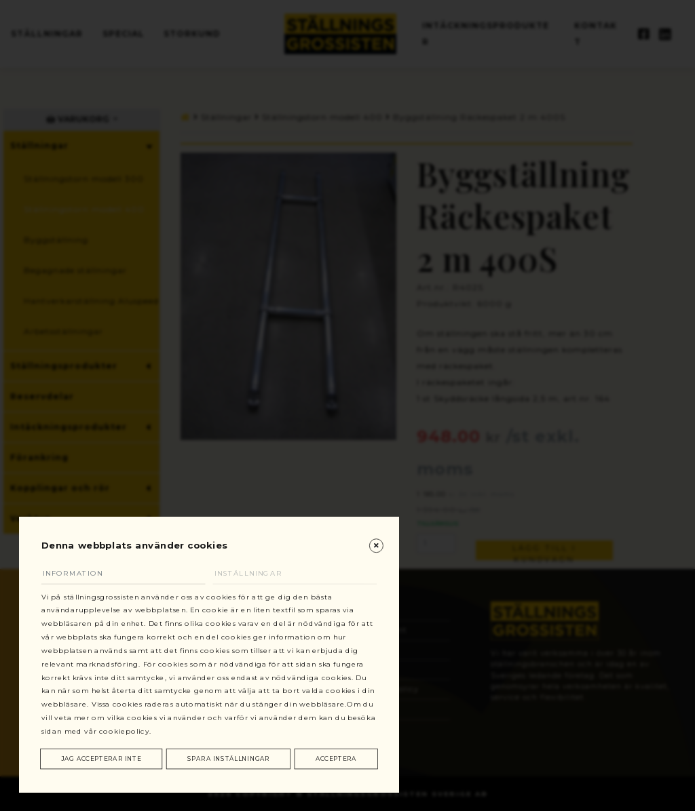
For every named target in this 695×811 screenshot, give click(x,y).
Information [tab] (79, 569)
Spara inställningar (228, 758)
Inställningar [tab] (254, 569)
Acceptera (335, 758)
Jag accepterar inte (102, 758)
